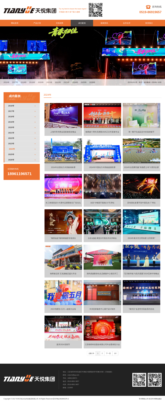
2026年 (92, 82)
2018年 (24, 82)
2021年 (49, 82)
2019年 (32, 82)
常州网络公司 (143, 399)
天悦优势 (59, 23)
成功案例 (82, 23)
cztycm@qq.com (73, 375)
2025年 (84, 82)
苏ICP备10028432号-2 (61, 399)
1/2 (115, 353)
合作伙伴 (126, 23)
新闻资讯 (104, 23)
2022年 (58, 82)
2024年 (75, 82)
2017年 (15, 82)
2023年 (67, 82)
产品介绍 (37, 23)
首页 (140, 82)
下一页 (108, 353)
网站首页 (14, 23)
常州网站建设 (157, 399)
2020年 (41, 82)
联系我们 (149, 23)
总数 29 (91, 353)
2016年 (6, 82)
